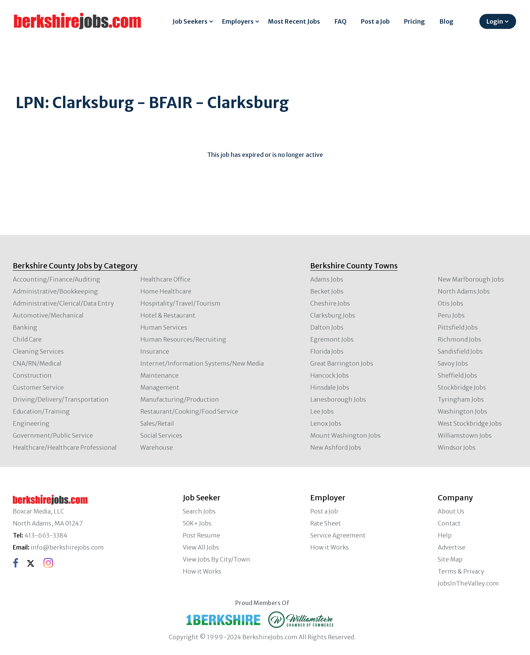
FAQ (341, 21)
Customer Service (38, 387)
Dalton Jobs (327, 327)
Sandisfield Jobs (460, 351)
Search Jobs (199, 511)
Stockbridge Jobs (462, 387)
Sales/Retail (157, 423)
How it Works (202, 571)
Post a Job (375, 21)
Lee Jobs (322, 411)
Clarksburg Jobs (332, 315)
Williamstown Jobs (465, 435)
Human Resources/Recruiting (183, 339)
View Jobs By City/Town (216, 559)
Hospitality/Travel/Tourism (180, 303)
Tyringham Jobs (461, 399)
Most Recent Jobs (294, 21)
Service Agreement (338, 535)
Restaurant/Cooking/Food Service (189, 411)
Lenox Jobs (325, 423)
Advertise (451, 547)
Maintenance (159, 375)
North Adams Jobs (464, 291)
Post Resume (201, 535)
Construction (32, 375)
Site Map (450, 559)
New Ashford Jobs (335, 447)
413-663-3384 (46, 535)
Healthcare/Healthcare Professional (65, 447)
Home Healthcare (165, 291)
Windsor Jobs (457, 447)
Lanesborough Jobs (338, 399)
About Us (451, 511)
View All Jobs (201, 547)
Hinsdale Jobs (329, 387)
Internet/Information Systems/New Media (202, 363)
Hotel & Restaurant (167, 315)
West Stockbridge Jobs (470, 423)
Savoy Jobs (453, 363)
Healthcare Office (165, 279)
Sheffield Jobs (457, 375)
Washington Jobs (462, 411)
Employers (238, 21)
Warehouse (156, 447)
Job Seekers (190, 21)
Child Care (27, 339)
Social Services (161, 435)
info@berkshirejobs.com (67, 547)
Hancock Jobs (329, 375)
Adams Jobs (326, 279)
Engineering (31, 423)
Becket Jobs (327, 291)
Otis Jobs (450, 303)
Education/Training (41, 411)
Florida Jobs (327, 351)
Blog (446, 21)
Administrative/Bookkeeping (55, 291)
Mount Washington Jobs (345, 435)
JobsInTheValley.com (468, 583)
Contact (449, 523)
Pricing (414, 21)
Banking (25, 327)
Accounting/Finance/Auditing (56, 279)
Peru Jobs (451, 315)
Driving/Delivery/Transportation (61, 399)
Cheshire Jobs (330, 303)
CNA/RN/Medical (37, 363)
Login (494, 21)
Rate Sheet (325, 523)
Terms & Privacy (461, 571)
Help (445, 535)
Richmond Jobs (459, 339)
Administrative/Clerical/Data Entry (63, 303)
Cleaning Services (38, 351)
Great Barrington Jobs (341, 363)
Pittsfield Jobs (458, 327)
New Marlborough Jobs (471, 279)
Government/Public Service (53, 435)
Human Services (163, 327)
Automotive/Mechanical (48, 315)
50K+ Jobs (197, 523)
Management (159, 387)
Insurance (154, 351)
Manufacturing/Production (179, 399)
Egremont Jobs (332, 339)
